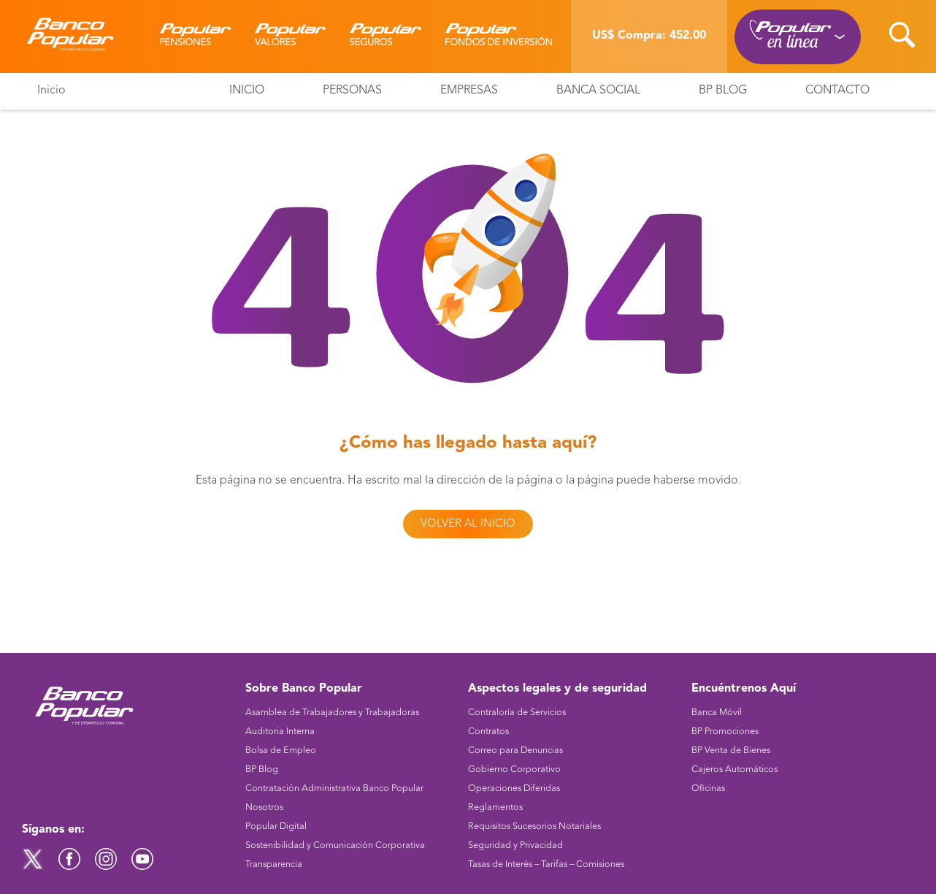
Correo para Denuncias (515, 750)
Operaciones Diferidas (514, 788)
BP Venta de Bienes (730, 750)
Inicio (51, 90)
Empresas (469, 90)
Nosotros (264, 807)
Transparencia (273, 864)
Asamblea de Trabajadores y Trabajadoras (332, 712)
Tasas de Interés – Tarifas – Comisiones (546, 864)
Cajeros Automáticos (734, 769)
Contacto (837, 90)
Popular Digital (276, 826)
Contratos (488, 731)
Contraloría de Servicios (517, 712)
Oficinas (708, 788)
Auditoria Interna (280, 731)
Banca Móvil (716, 712)
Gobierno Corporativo (514, 769)
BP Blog (723, 90)
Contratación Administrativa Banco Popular (334, 788)
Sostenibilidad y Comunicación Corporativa (335, 845)
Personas (352, 90)
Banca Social (598, 90)
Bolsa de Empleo (280, 750)
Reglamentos (495, 807)
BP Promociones (725, 731)
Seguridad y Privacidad (515, 845)
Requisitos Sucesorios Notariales (534, 826)
